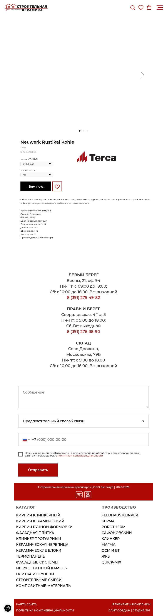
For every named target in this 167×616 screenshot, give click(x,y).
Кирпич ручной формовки (44, 527)
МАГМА (108, 545)
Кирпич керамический (40, 521)
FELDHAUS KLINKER (120, 515)
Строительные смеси (39, 580)
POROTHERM (113, 527)
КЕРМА (108, 521)
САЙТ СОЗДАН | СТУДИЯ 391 (129, 610)
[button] (132, 7)
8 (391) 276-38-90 (83, 331)
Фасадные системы (37, 562)
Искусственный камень (41, 568)
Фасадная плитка (35, 533)
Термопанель (30, 556)
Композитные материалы (44, 586)
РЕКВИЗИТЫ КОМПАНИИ (131, 604)
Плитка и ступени (35, 574)
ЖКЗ (106, 556)
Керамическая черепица (42, 545)
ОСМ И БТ (111, 550)
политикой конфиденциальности (80, 455)
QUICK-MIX (111, 562)
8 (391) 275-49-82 (83, 297)
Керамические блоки (38, 550)
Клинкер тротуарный (38, 539)
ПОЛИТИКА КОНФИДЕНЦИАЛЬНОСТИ (45, 610)
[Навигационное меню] (160, 7)
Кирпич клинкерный (38, 515)
